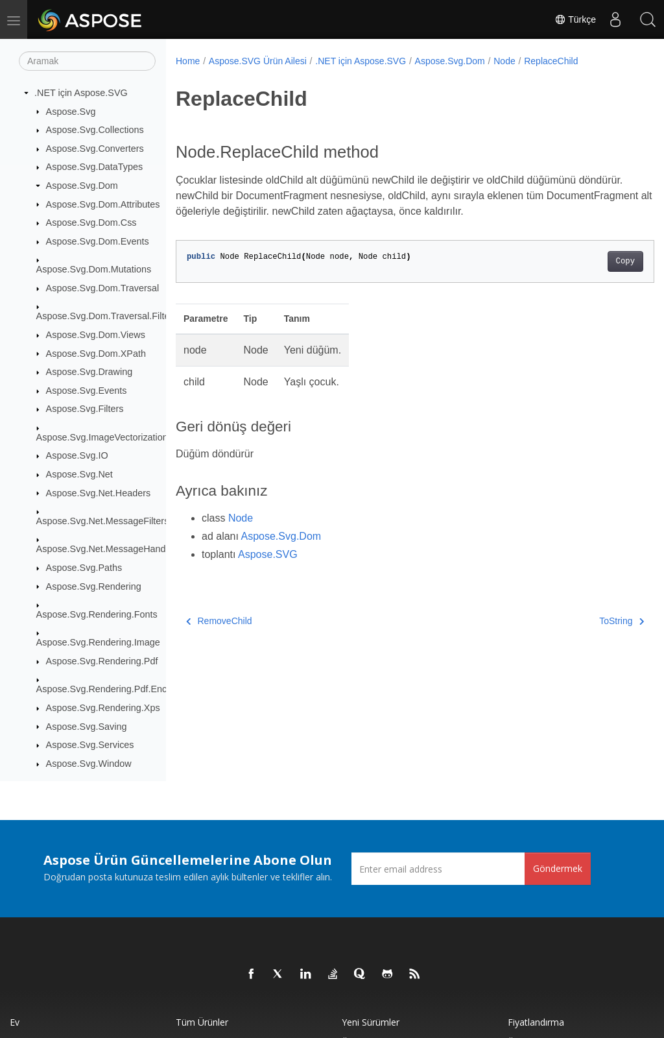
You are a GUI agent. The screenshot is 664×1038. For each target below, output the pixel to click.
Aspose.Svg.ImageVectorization (102, 437)
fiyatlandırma (536, 1022)
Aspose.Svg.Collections (95, 130)
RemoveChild (219, 621)
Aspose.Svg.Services (90, 745)
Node (504, 61)
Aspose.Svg (71, 111)
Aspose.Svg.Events (86, 390)
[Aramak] (87, 61)
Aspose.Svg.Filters (85, 409)
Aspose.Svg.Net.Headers (98, 493)
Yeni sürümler (370, 1022)
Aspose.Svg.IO (77, 455)
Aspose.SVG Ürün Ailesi (258, 61)
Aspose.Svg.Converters (95, 148)
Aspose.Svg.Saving (86, 726)
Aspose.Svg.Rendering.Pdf (102, 661)
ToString (587, 621)
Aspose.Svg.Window (89, 763)
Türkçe (575, 19)
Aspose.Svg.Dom (82, 185)
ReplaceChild (551, 61)
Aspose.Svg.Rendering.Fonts (97, 614)
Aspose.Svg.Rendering (93, 586)
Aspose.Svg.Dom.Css (91, 222)
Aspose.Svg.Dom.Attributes (103, 204)
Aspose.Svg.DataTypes (94, 167)
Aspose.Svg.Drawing (89, 372)
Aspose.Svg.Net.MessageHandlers (108, 549)
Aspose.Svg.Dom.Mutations (94, 269)
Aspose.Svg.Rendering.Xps (103, 708)
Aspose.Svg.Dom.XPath (96, 353)
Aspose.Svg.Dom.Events (97, 241)
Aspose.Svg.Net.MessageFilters (102, 521)
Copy (591, 261)
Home (188, 61)
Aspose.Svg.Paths (84, 567)
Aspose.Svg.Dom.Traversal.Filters (107, 316)
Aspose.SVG (268, 554)
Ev (14, 1022)
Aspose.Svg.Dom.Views (95, 335)
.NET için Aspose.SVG (81, 93)
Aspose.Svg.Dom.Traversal (103, 288)
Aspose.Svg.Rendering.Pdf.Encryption (115, 689)
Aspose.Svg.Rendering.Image (98, 642)
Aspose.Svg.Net (79, 474)
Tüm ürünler (202, 1022)
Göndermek (557, 868)
